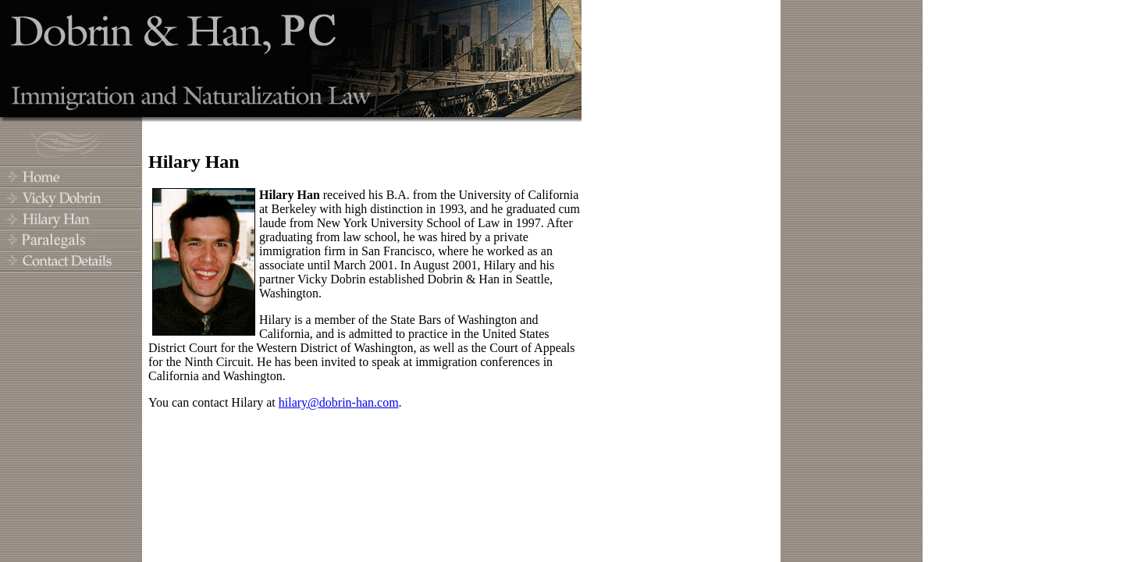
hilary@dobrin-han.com (339, 402)
